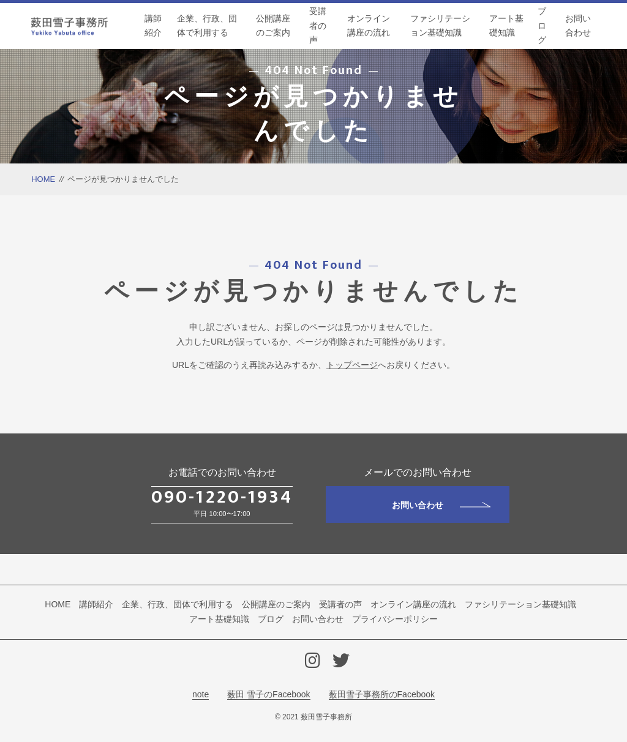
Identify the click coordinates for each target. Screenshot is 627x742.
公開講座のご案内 (273, 25)
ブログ (542, 25)
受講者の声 (317, 25)
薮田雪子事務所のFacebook (382, 694)
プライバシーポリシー (395, 619)
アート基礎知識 (506, 25)
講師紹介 (153, 25)
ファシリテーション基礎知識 (440, 25)
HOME (43, 179)
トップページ (352, 365)
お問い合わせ (578, 25)
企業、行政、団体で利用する (207, 25)
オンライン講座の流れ (368, 25)
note (200, 694)
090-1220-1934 (222, 497)
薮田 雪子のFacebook (268, 694)
